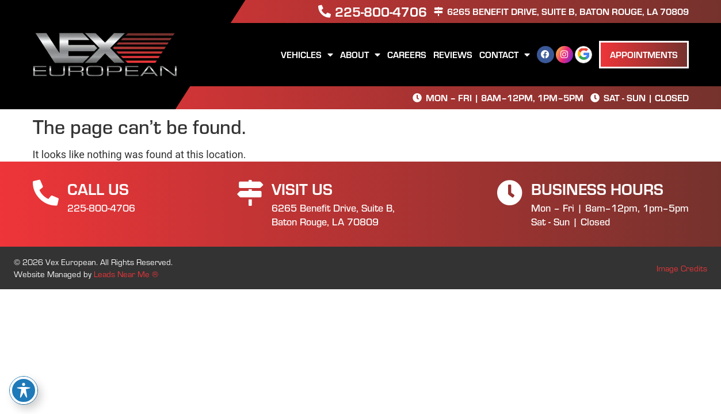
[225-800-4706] (324, 11)
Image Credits (682, 268)
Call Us (98, 188)
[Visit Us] (250, 193)
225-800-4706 (381, 11)
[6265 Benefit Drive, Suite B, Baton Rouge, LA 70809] (438, 11)
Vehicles (307, 54)
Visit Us (302, 188)
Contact (504, 54)
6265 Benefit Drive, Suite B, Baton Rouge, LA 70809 (568, 11)
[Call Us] (46, 193)
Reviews (452, 54)
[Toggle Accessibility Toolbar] (23, 390)
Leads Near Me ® (126, 273)
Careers (406, 54)
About (360, 54)
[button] (644, 55)
